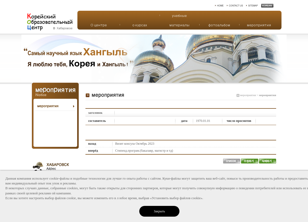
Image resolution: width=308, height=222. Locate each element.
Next (301, 58)
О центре (99, 24)
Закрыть (159, 211)
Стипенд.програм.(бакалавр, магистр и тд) (144, 150)
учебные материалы (179, 16)
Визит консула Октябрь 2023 (134, 143)
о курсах (139, 24)
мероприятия (259, 24)
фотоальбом (219, 24)
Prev (7, 58)
